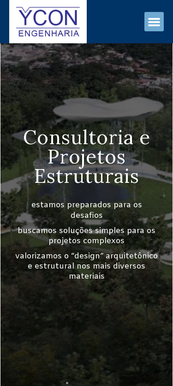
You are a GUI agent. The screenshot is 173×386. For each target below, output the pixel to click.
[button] (154, 21)
